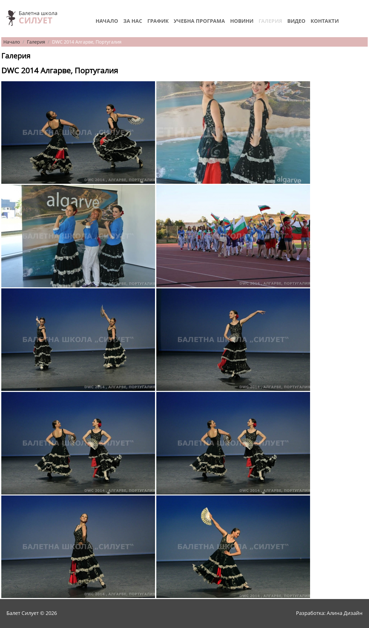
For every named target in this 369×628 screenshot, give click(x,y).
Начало (107, 20)
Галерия (270, 20)
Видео (296, 20)
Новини (241, 20)
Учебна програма (199, 20)
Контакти (325, 20)
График (158, 20)
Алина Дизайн (345, 613)
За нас (132, 20)
